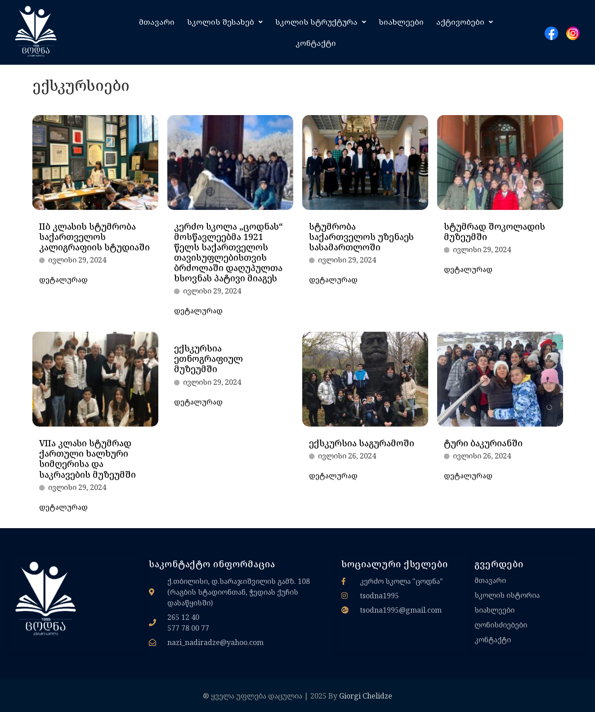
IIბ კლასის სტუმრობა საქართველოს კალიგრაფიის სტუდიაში (94, 236)
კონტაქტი (315, 43)
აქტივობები (464, 22)
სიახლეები (401, 22)
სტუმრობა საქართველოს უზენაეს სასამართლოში (361, 236)
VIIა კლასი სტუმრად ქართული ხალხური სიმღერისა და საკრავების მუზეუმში (87, 458)
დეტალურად (63, 280)
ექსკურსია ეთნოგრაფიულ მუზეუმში (208, 358)
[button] (225, 21)
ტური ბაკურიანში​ (483, 443)
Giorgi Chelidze (365, 696)
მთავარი (156, 22)
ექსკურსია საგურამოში (361, 443)
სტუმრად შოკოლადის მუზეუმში (494, 231)
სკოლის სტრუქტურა (320, 22)
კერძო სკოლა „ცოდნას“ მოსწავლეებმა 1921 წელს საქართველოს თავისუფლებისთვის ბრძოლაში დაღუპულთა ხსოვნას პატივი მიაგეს (228, 252)
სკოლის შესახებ (225, 22)
